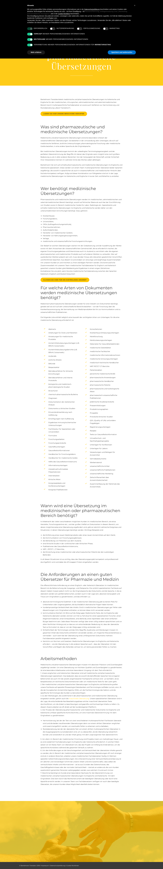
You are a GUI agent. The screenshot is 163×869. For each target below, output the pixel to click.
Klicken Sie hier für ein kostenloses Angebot (64, 280)
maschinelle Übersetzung (79, 699)
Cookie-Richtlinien (72, 865)
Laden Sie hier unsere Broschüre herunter (63, 114)
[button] (135, 5)
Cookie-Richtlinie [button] (64, 14)
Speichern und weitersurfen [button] (121, 52)
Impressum (45, 865)
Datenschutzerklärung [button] (92, 9)
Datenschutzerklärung (57, 865)
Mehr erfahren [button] (36, 52)
